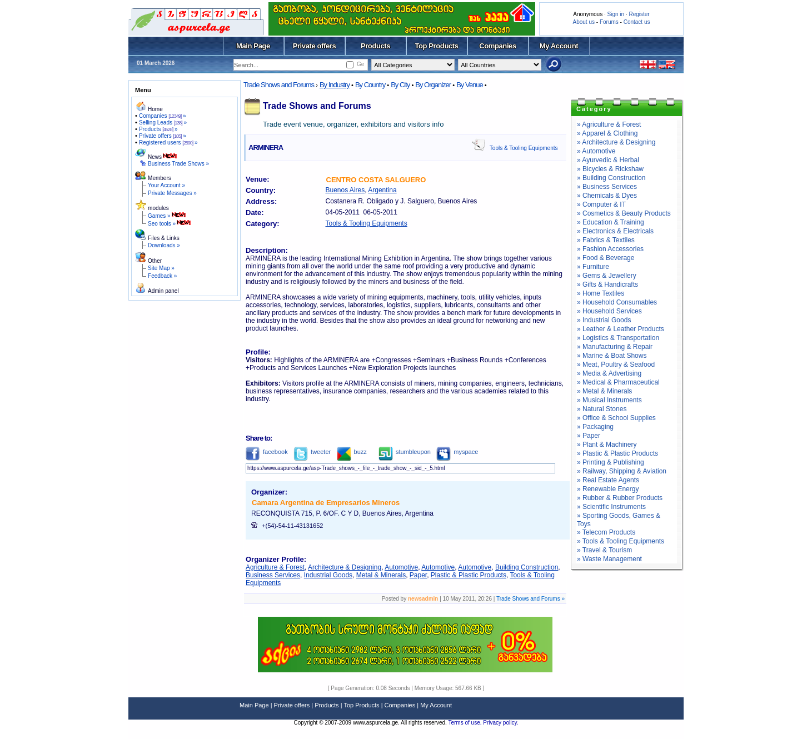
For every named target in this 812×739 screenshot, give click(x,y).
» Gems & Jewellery (606, 275)
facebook (267, 451)
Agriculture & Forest (275, 567)
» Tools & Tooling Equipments (620, 541)
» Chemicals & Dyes (607, 195)
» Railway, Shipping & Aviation (621, 471)
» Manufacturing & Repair (614, 347)
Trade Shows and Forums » (530, 599)
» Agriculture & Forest (609, 124)
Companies (497, 46)
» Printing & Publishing (610, 462)
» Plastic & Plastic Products (617, 453)
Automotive (401, 567)
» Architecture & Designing (616, 142)
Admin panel (163, 291)
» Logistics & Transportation (618, 338)
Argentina (382, 190)
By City (400, 85)
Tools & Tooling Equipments (524, 148)
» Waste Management (609, 559)
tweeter (312, 451)
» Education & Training (610, 222)
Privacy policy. (500, 723)
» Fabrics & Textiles (606, 240)
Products (375, 46)
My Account (559, 46)
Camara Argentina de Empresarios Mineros (326, 502)
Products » (158, 129)
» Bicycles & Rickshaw (610, 169)
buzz (352, 451)
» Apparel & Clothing (607, 133)
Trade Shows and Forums (278, 85)
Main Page (253, 46)
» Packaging (595, 427)
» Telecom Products (606, 532)
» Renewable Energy (608, 489)
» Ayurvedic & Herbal (608, 160)
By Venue (469, 85)
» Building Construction (611, 178)
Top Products (436, 46)
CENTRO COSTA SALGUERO (376, 180)
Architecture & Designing (344, 567)
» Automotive (596, 151)
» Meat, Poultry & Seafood (616, 364)
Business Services (273, 575)
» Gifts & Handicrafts (607, 284)
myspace (457, 451)
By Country (370, 85)
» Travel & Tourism (604, 550)
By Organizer (433, 85)
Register (639, 14)
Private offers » (162, 136)
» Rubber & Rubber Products (619, 498)
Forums (609, 22)
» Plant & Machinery (606, 444)
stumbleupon (404, 451)
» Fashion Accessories (610, 249)
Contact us (637, 22)
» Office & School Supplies (616, 418)
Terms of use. (465, 723)
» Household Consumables (617, 302)
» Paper (588, 436)
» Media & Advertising (609, 373)
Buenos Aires (345, 190)
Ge (360, 64)
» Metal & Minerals (604, 391)
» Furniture (593, 267)
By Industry (335, 85)
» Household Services (609, 311)
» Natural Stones (601, 409)
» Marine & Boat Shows (611, 355)
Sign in (615, 14)
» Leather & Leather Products (620, 329)
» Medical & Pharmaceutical (618, 382)
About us (584, 22)
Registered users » (168, 142)
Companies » (162, 116)
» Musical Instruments (609, 400)
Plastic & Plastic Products (468, 575)
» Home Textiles (600, 293)
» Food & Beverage (605, 258)
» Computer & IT (601, 204)
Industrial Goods (328, 575)
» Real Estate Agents (608, 480)
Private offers (314, 46)
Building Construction (526, 567)
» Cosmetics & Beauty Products (624, 213)
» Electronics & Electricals (615, 231)
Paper (418, 575)
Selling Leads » (163, 122)
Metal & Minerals (381, 575)
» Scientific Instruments (611, 507)
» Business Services (607, 187)
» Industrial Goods (604, 320)
